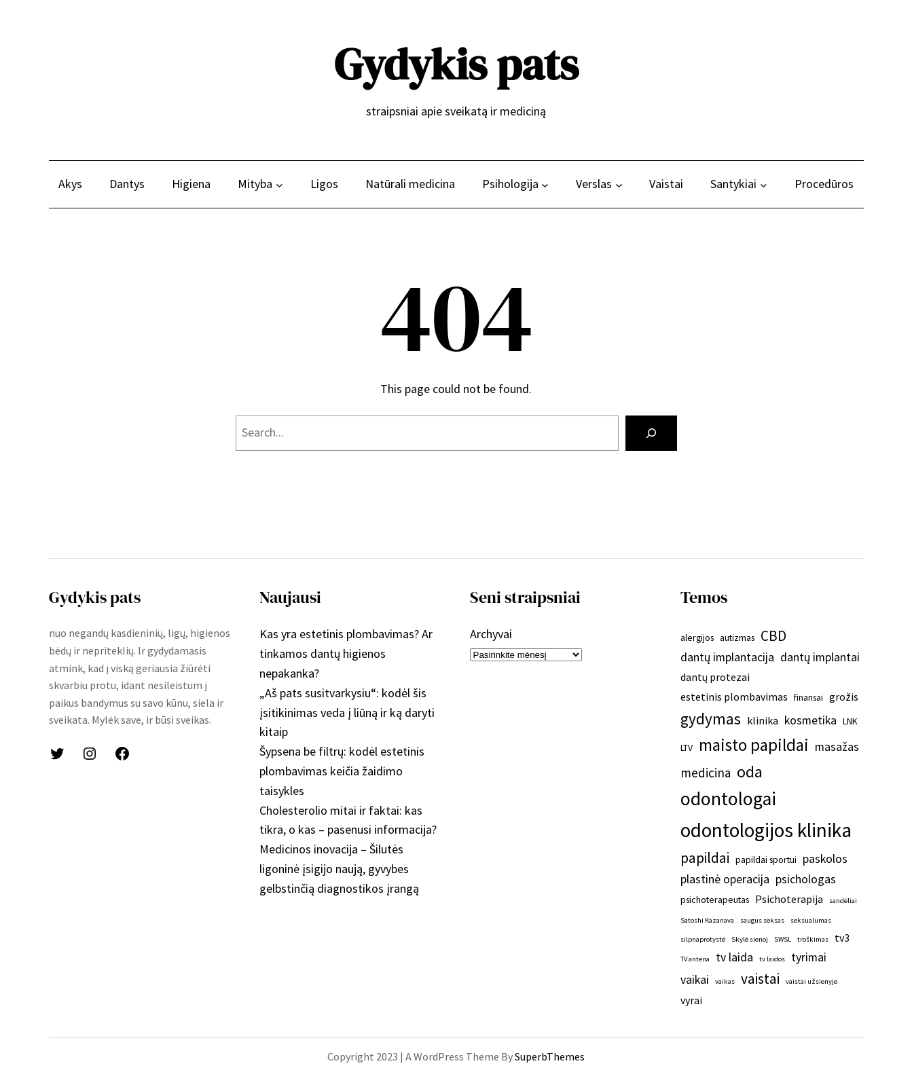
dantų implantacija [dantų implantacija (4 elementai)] (727, 657)
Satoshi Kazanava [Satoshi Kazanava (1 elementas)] (707, 920)
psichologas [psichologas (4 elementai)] (806, 879)
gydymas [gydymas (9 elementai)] (710, 718)
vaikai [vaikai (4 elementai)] (694, 979)
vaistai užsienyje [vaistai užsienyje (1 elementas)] (811, 981)
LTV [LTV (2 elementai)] (686, 747)
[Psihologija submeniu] (545, 184)
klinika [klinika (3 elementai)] (762, 720)
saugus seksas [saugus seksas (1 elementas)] (762, 920)
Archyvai (491, 634)
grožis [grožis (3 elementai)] (843, 696)
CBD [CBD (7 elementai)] (773, 636)
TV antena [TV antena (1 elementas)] (695, 959)
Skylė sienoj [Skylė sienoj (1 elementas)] (749, 939)
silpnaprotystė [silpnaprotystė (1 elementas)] (702, 939)
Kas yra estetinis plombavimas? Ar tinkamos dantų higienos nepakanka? (346, 653)
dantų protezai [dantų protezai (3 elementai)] (715, 677)
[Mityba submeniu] (279, 184)
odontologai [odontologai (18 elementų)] (728, 799)
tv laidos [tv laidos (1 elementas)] (772, 959)
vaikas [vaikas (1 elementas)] (725, 981)
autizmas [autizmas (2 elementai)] (737, 637)
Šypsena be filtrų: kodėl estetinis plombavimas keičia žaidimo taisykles (341, 770)
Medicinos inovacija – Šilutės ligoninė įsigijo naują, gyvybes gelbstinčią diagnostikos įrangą (339, 868)
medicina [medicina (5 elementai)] (705, 772)
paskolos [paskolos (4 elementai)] (825, 858)
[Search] (651, 433)
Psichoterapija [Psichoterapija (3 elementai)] (789, 899)
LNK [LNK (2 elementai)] (850, 721)
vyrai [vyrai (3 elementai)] (691, 1000)
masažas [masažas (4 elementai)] (837, 746)
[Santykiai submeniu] (763, 184)
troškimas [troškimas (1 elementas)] (812, 939)
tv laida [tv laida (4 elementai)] (734, 957)
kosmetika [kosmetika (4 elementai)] (810, 720)
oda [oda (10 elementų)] (750, 771)
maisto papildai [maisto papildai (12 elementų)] (754, 745)
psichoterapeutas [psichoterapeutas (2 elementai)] (714, 899)
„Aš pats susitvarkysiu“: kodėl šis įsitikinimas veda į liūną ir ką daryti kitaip (347, 712)
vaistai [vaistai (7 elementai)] (760, 979)
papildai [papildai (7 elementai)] (704, 858)
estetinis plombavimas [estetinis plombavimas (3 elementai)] (734, 696)
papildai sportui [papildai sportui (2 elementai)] (766, 859)
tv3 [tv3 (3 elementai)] (842, 937)
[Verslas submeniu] (619, 184)
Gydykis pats (456, 64)
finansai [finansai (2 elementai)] (808, 697)
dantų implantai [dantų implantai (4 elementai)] (820, 657)
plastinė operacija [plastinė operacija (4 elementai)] (724, 879)
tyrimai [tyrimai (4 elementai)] (808, 957)
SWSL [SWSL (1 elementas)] (782, 939)
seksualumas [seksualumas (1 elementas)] (810, 920)
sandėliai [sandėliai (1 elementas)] (843, 900)
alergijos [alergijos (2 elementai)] (697, 637)
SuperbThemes (550, 1056)
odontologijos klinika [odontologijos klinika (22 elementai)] (766, 830)
